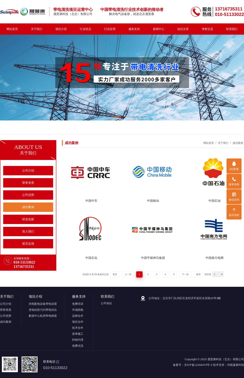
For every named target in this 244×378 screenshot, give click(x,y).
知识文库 (183, 29)
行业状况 (85, 29)
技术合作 (77, 327)
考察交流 (207, 29)
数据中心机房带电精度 (43, 315)
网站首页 (12, 29)
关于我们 (36, 29)
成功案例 (237, 142)
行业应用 (109, 29)
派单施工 (77, 333)
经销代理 (77, 339)
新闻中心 (158, 29)
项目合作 (77, 321)
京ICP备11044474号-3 (198, 364)
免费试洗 (77, 345)
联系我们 (231, 29)
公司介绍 (5, 303)
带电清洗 (26, 127)
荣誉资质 (5, 309)
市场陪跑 (77, 309)
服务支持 (134, 29)
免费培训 (77, 303)
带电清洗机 (57, 127)
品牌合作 (77, 315)
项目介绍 (61, 29)
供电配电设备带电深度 (43, 303)
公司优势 (5, 315)
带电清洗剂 (41, 127)
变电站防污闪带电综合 (43, 309)
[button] (100, 117)
